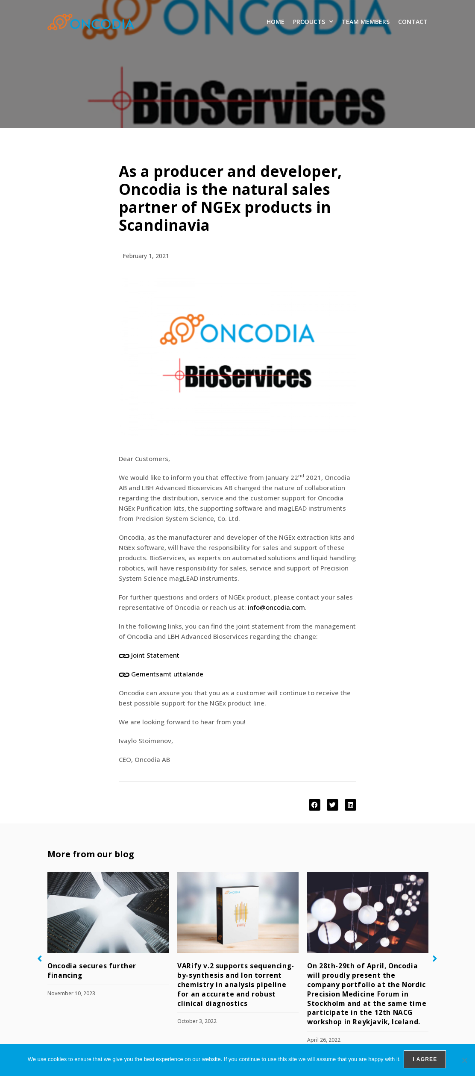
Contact (413, 22)
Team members (366, 22)
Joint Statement (155, 655)
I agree (426, 1061)
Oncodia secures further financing (106, 965)
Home (275, 22)
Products (313, 22)
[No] (464, 1060)
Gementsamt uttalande (167, 674)
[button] (314, 805)
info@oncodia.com (276, 607)
